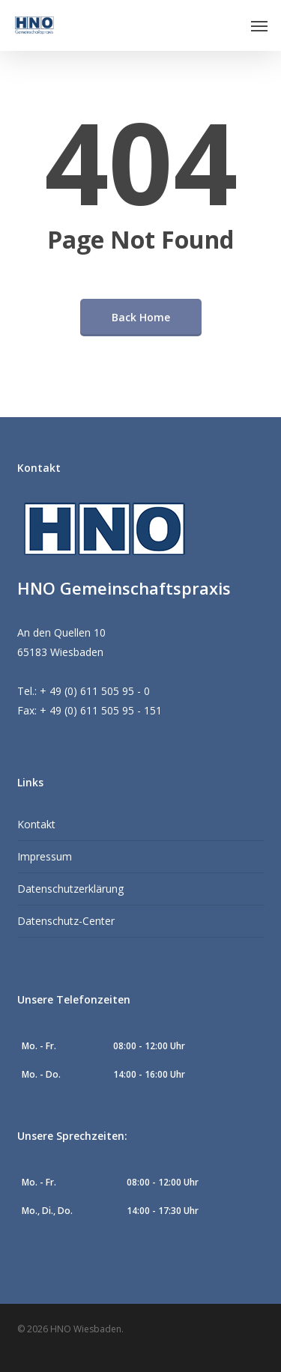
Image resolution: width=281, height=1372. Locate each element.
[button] (259, 25)
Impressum (44, 856)
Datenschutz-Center (66, 921)
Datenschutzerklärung (70, 888)
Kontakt (36, 824)
